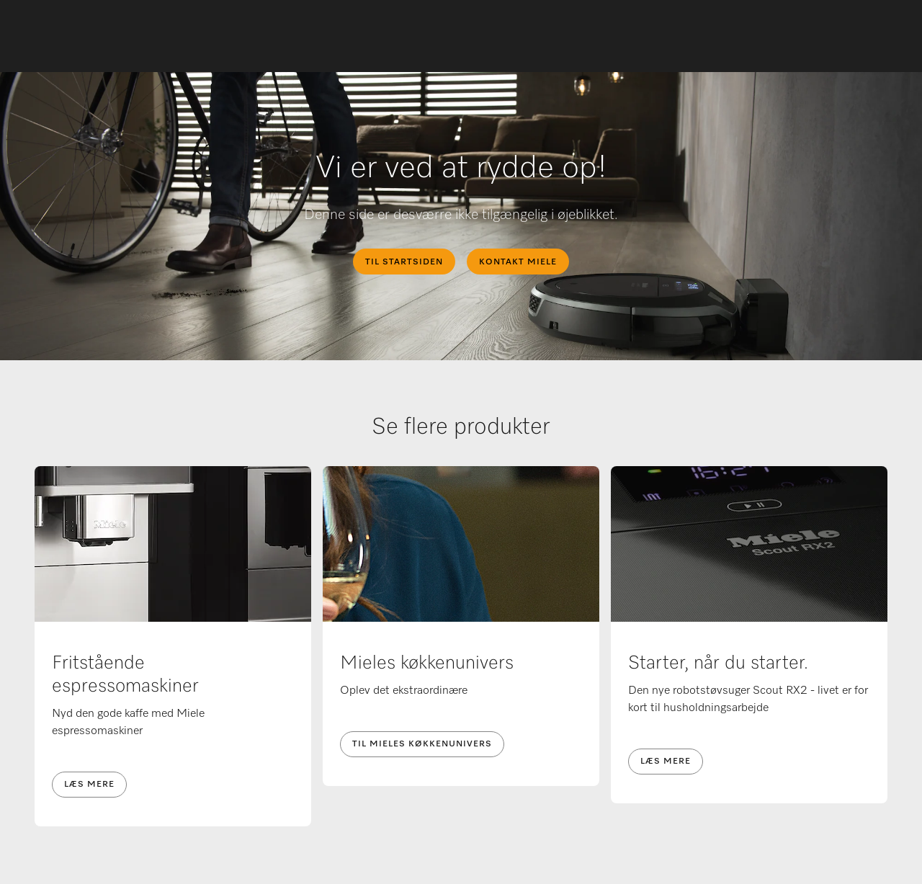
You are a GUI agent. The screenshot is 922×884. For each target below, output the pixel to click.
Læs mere (89, 784)
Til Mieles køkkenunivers (422, 744)
